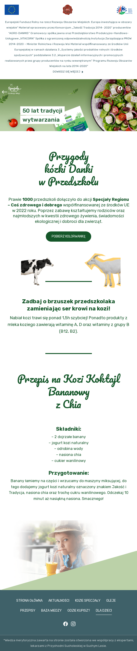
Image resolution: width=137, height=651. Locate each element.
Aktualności (58, 601)
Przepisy (27, 611)
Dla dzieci (104, 611)
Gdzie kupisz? (78, 611)
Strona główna (29, 601)
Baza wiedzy (51, 611)
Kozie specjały (87, 601)
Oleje (111, 601)
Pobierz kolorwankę (68, 236)
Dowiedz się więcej (66, 71)
